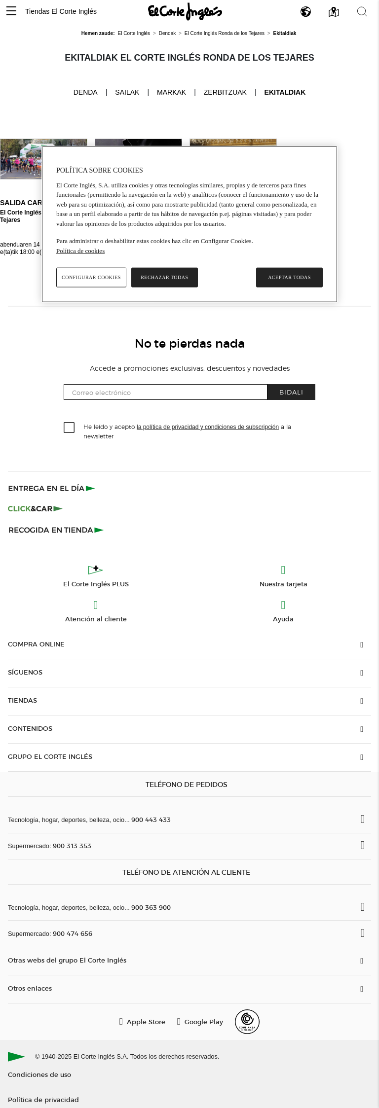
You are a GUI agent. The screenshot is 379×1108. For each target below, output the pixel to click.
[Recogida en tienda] (56, 529)
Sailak (127, 92)
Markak (171, 92)
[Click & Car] (35, 508)
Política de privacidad (43, 1099)
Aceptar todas (289, 277)
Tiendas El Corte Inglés (61, 11)
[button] (11, 11)
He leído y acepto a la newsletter (187, 431)
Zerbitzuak (225, 92)
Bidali (291, 391)
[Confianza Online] (247, 1021)
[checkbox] (70, 428)
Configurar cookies (91, 277)
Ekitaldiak (285, 92)
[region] (189, 224)
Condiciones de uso (39, 1074)
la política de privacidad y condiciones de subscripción (208, 427)
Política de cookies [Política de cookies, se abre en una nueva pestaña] (80, 250)
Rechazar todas (164, 277)
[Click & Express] (52, 488)
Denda (86, 91)
